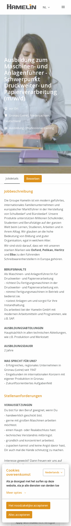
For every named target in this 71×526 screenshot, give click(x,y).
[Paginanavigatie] (63, 6)
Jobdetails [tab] (12, 178)
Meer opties (16, 493)
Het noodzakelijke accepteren (28, 505)
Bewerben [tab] (33, 179)
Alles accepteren (19, 515)
